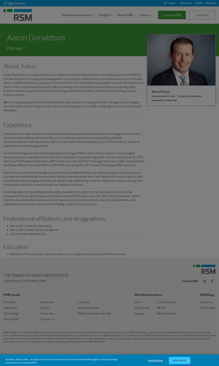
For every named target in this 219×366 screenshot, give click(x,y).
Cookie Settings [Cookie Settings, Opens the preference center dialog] (155, 362)
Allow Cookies (179, 362)
